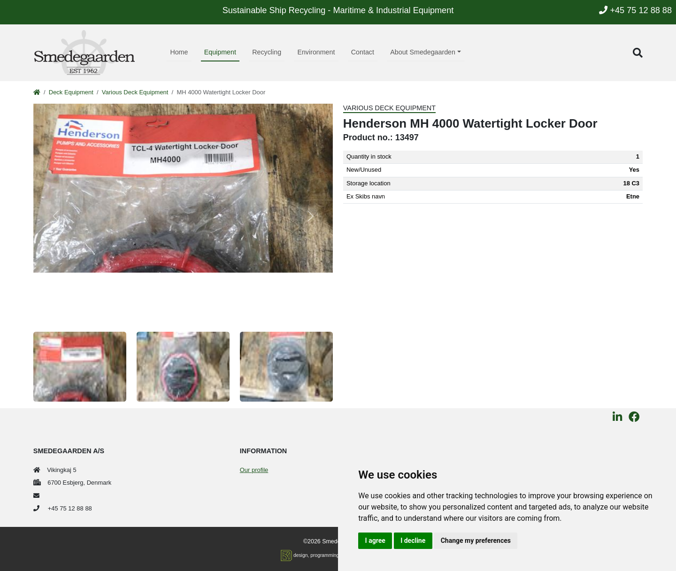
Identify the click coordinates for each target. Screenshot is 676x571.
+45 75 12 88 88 (635, 10)
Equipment (220, 52)
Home (179, 52)
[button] (638, 53)
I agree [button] (375, 540)
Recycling (266, 52)
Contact (362, 52)
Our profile (254, 469)
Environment (316, 52)
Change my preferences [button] (476, 540)
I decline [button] (412, 540)
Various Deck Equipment (135, 92)
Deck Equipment (71, 92)
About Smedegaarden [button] (422, 52)
